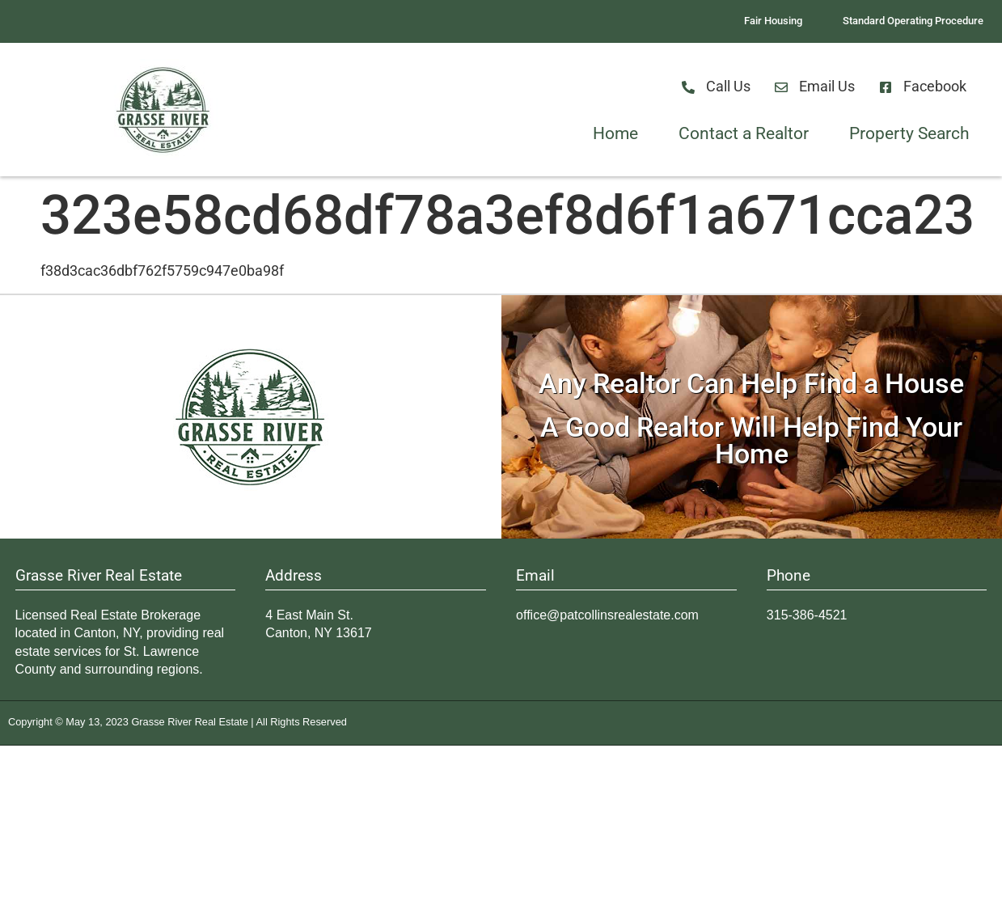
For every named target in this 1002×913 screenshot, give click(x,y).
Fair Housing (773, 21)
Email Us (827, 86)
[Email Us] (781, 87)
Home (615, 133)
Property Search (909, 133)
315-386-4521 (807, 615)
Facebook (934, 86)
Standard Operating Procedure (913, 21)
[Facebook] (885, 87)
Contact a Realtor (744, 133)
